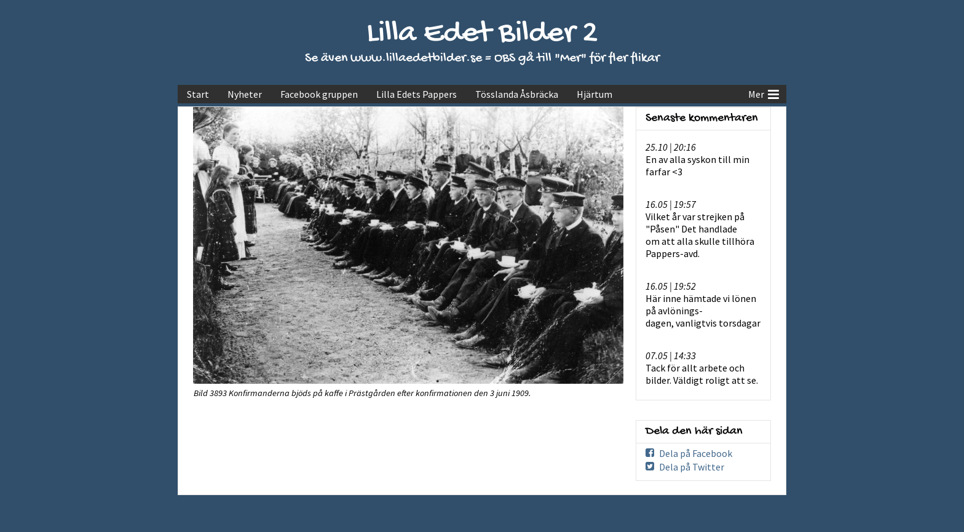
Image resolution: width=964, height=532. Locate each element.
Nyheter (244, 94)
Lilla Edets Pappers (416, 94)
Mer (763, 93)
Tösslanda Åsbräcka (516, 94)
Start (198, 94)
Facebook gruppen (319, 94)
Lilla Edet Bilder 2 (482, 34)
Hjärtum (594, 94)
